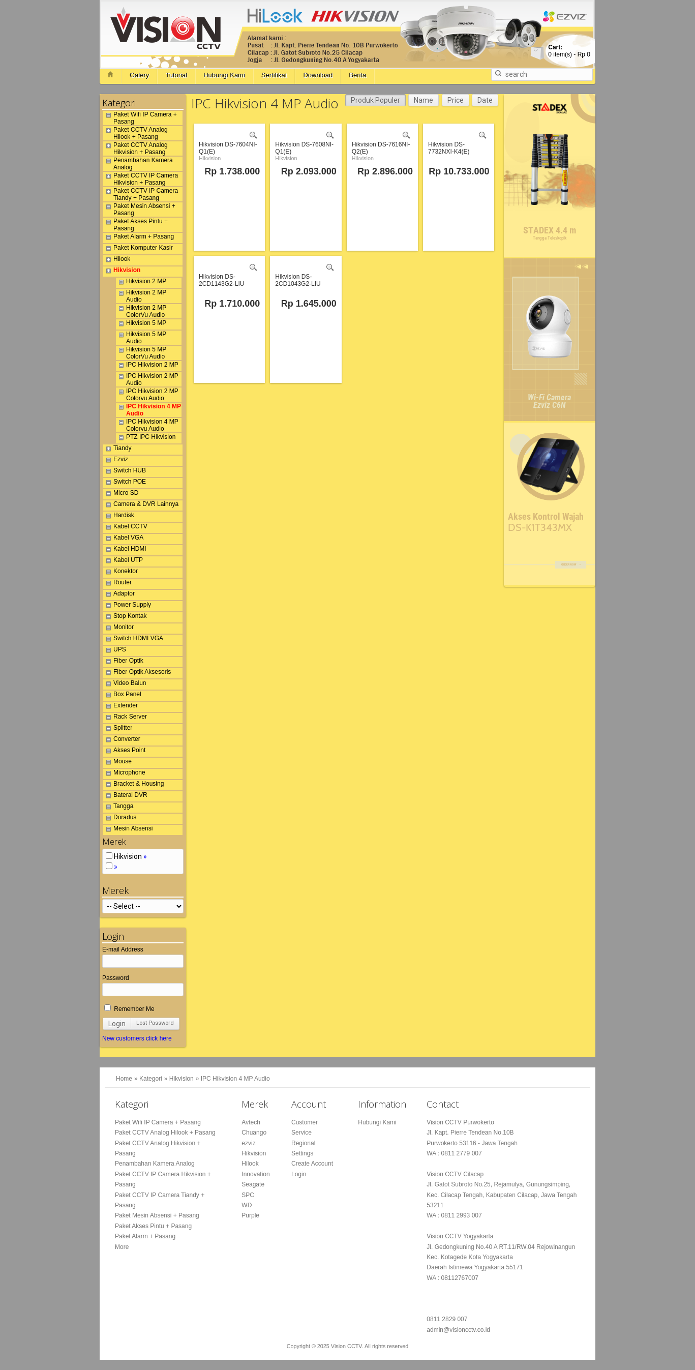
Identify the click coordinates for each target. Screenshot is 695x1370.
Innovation (255, 1174)
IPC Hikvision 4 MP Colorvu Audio (147, 425)
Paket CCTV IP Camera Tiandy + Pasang (140, 194)
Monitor (118, 628)
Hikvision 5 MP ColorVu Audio (141, 353)
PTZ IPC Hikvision (145, 438)
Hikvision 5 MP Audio (141, 338)
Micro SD (120, 494)
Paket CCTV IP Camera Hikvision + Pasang (140, 179)
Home (124, 1078)
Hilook (116, 260)
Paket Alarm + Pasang (138, 238)
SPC (247, 1195)
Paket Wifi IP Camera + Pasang (140, 118)
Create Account (312, 1163)
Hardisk (118, 517)
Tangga (118, 807)
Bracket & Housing (133, 785)
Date (485, 100)
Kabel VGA (123, 539)
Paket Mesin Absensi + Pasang (139, 209)
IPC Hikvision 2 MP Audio (147, 379)
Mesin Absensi (128, 830)
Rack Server (125, 718)
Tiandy (117, 449)
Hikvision (121, 271)
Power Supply (127, 606)
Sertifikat (274, 75)
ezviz (248, 1143)
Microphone (124, 774)
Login (117, 1024)
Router (117, 584)
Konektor (120, 573)
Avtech (250, 1122)
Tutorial (176, 75)
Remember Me (129, 1008)
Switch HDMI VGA (133, 640)
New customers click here (137, 1038)
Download (318, 75)
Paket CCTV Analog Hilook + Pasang (135, 133)
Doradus (119, 819)
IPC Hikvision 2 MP (147, 366)
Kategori (150, 1078)
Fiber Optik (123, 662)
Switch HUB (124, 472)
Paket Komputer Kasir (138, 249)
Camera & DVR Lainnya (140, 505)
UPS (114, 651)
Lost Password (155, 1023)
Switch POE (124, 483)
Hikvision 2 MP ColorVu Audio (141, 311)
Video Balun (124, 684)
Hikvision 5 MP (141, 324)
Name (423, 100)
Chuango (253, 1132)
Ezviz (115, 461)
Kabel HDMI (124, 550)
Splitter (117, 729)
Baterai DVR (125, 796)
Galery (139, 75)
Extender (120, 707)
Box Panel (122, 696)
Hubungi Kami (224, 75)
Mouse (117, 763)
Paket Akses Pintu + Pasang (135, 225)
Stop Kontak (124, 617)
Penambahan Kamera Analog (138, 164)
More (122, 1246)
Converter (121, 740)
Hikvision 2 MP (141, 283)
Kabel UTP (123, 561)
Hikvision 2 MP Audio (141, 296)
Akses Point (124, 752)
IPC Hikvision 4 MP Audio (148, 410)
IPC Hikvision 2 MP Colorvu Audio (147, 395)
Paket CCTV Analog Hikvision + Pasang (135, 148)
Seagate (252, 1184)
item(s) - (569, 51)
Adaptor (119, 595)
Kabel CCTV (125, 528)
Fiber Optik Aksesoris (137, 673)
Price (455, 100)
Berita (357, 75)
